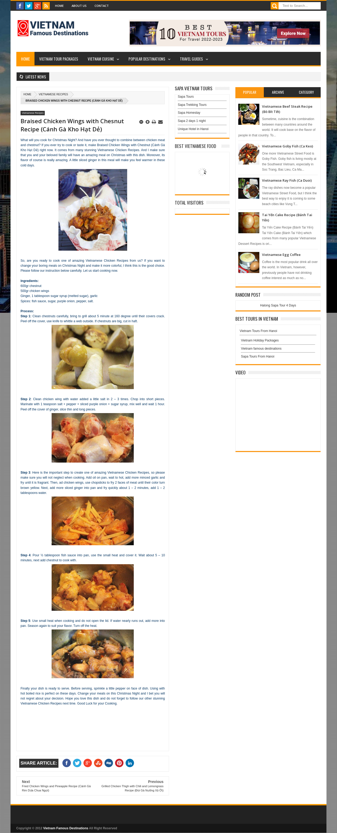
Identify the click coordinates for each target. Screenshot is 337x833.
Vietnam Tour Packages (58, 59)
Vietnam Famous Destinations (65, 828)
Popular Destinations (146, 59)
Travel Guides (191, 59)
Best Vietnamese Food (195, 146)
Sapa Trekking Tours (192, 105)
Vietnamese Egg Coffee (281, 254)
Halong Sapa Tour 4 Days (278, 305)
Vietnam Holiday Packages (278, 342)
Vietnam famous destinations (261, 348)
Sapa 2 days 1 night (192, 121)
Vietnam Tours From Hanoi (258, 331)
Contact (102, 6)
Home (59, 6)
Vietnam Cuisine (101, 59)
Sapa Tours (186, 96)
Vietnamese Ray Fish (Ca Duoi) (287, 180)
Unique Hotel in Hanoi (193, 129)
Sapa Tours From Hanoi (257, 356)
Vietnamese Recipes (53, 94)
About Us (79, 6)
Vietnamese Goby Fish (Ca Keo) (287, 146)
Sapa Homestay (189, 113)
